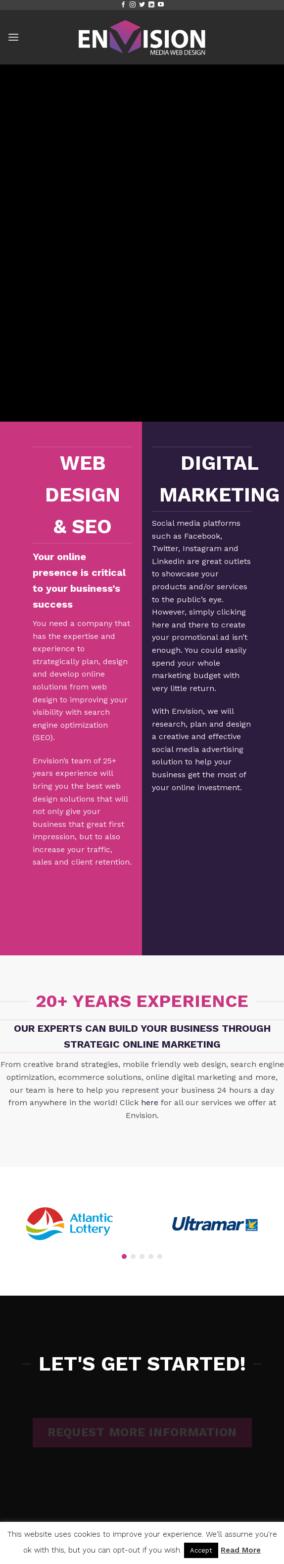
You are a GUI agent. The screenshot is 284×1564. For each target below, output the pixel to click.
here (149, 1102)
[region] (142, 1224)
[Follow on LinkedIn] (151, 4)
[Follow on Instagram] (133, 4)
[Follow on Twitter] (142, 4)
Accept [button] (201, 1550)
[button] (13, 37)
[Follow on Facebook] (123, 4)
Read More (241, 1550)
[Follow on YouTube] (161, 4)
